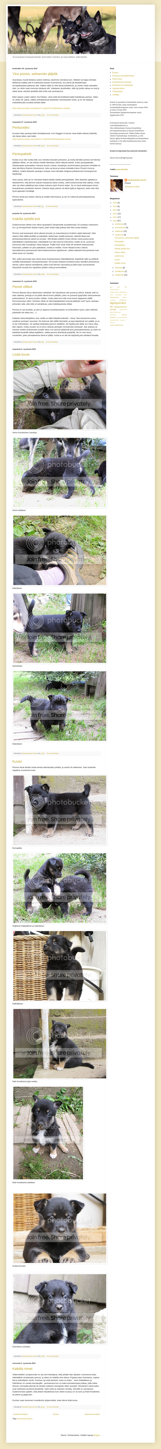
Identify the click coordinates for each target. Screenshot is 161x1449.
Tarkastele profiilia (132, 187)
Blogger (97, 1435)
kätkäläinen (123, 300)
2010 (115, 221)
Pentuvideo (20, 127)
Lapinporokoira (118, 88)
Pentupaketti (21, 154)
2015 (115, 206)
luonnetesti (123, 309)
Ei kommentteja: (53, 115)
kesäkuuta (119, 275)
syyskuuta (119, 235)
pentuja (112, 317)
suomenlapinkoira (116, 325)
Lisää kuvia (20, 354)
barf (111, 287)
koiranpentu (114, 297)
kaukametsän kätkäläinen (118, 292)
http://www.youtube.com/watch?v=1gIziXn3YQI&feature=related (41, 108)
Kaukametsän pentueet (121, 82)
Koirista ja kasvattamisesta (123, 76)
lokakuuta (119, 231)
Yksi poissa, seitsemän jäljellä (34, 74)
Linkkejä (115, 95)
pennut (124, 315)
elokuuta (119, 268)
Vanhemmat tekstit (92, 1414)
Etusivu (56, 1414)
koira (111, 295)
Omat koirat (117, 79)
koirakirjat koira (121, 295)
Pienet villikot (22, 287)
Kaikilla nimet (22, 1369)
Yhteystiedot (117, 91)
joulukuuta (119, 224)
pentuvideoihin (122, 169)
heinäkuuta (120, 271)
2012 (115, 214)
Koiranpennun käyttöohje (122, 85)
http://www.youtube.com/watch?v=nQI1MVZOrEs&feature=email (41, 139)
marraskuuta (120, 227)
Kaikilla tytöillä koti (26, 219)
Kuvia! (17, 761)
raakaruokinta (114, 320)
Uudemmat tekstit (20, 1414)
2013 (115, 210)
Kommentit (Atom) (24, 1419)
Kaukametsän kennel (137, 180)
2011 (115, 217)
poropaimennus (122, 317)
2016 (115, 203)
